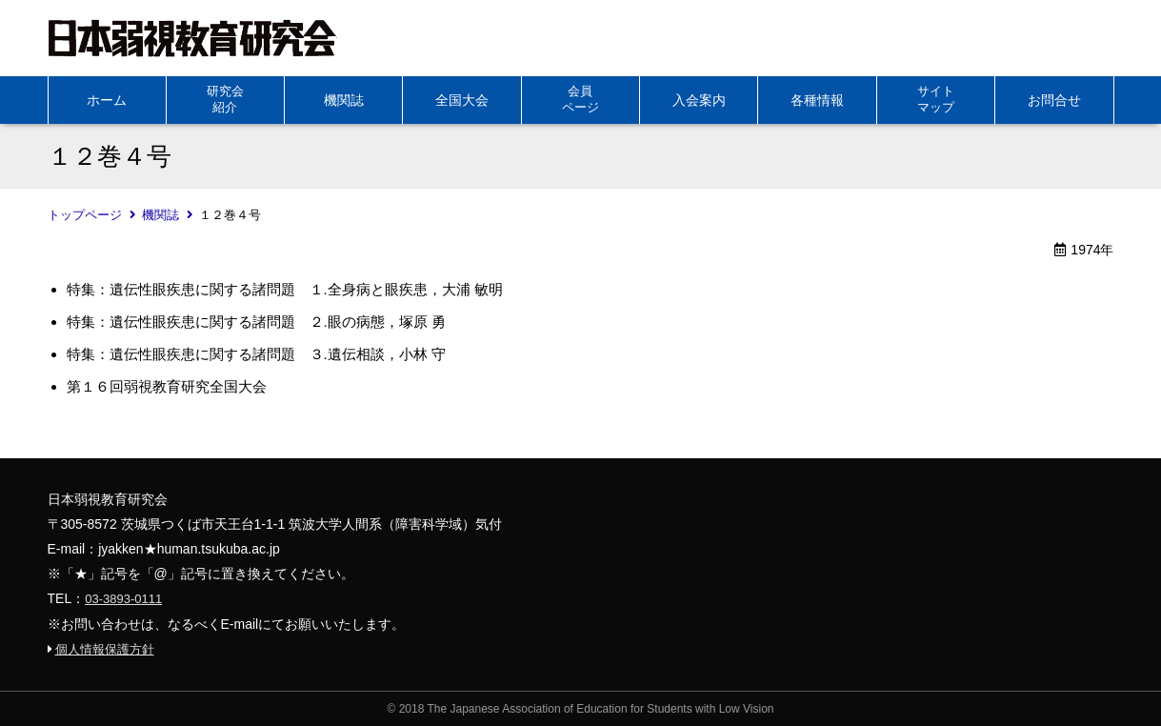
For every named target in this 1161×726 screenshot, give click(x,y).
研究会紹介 (225, 99)
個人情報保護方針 (104, 649)
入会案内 (699, 100)
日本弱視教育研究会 (192, 38)
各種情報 (817, 100)
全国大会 (462, 100)
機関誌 (344, 100)
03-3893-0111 (123, 599)
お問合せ (1054, 100)
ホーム (107, 100)
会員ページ (580, 99)
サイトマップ (935, 99)
